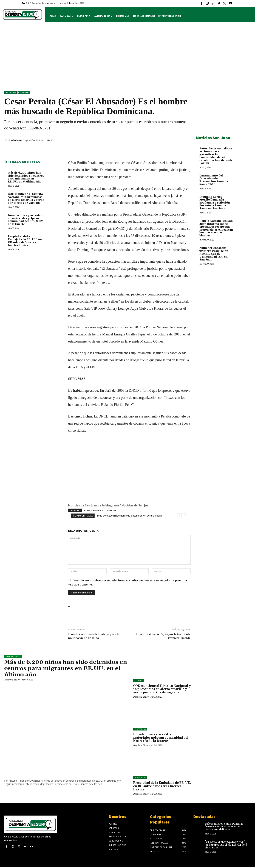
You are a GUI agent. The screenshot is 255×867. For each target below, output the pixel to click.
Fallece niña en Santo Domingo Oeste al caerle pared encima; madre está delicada (224, 826)
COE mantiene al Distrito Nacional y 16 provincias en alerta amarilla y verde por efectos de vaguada (26, 198)
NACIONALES (24, 92)
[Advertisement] (127, 57)
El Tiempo (138, 681)
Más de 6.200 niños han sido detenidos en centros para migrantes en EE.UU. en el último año (26, 177)
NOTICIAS (111, 510)
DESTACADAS (10, 92)
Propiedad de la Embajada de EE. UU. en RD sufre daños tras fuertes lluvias (25, 241)
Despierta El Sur (11, 679)
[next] (185, 516)
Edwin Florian (15, 140)
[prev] (179, 516)
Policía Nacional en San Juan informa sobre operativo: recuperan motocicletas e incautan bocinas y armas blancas (216, 228)
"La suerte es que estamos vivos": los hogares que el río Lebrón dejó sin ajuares (226, 844)
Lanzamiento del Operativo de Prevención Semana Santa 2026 (213, 180)
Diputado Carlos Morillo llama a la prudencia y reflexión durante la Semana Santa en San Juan (214, 202)
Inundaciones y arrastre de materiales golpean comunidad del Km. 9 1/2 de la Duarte (25, 220)
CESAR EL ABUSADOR (93, 510)
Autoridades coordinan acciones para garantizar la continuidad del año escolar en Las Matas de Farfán (216, 156)
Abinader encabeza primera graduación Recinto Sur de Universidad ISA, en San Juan (213, 253)
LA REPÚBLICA (140, 729)
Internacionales (13, 657)
